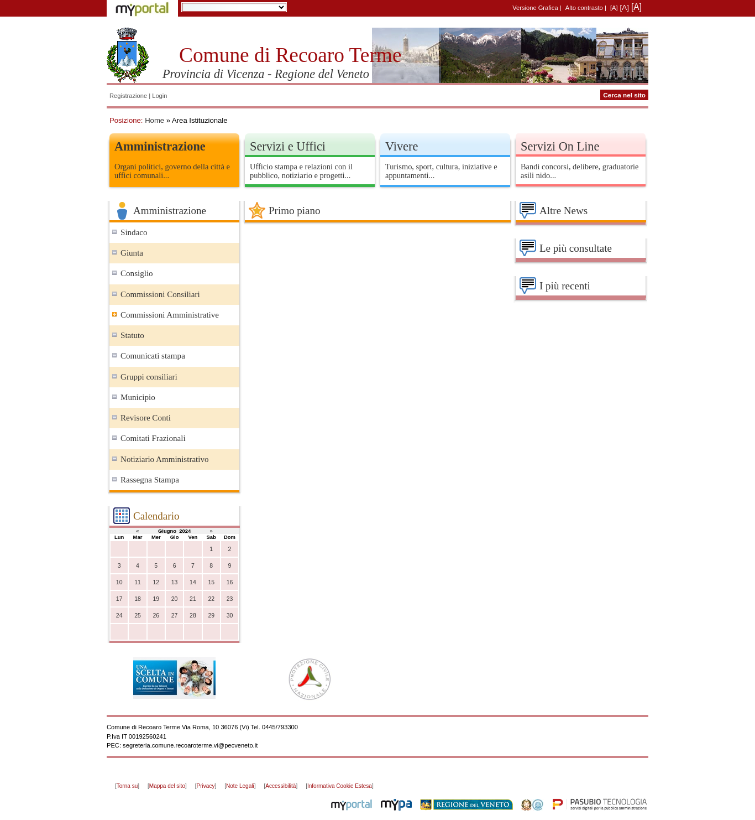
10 (119, 582)
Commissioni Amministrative (169, 314)
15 (211, 582)
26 (156, 616)
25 (137, 616)
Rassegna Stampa (149, 479)
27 (174, 616)
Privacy (206, 786)
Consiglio (136, 273)
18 (137, 599)
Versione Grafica (535, 7)
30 (230, 616)
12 (156, 582)
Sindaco (134, 232)
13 (174, 582)
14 (193, 582)
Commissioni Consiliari (160, 294)
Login (159, 95)
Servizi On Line (560, 146)
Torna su (127, 786)
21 (193, 599)
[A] (614, 7)
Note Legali (240, 786)
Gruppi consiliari (148, 376)
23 (230, 599)
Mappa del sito (167, 786)
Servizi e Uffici (288, 146)
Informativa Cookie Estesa (339, 786)
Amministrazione (160, 146)
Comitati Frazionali (153, 438)
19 (156, 599)
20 (174, 599)
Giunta (131, 252)
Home (154, 120)
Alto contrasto (584, 7)
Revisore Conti (145, 417)
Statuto (132, 335)
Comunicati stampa (152, 355)
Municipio (137, 397)
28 (193, 616)
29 (211, 616)
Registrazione (128, 95)
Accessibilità (280, 786)
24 (119, 616)
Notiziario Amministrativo (164, 459)
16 (230, 582)
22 (211, 599)
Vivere (401, 146)
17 (119, 599)
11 (137, 582)
